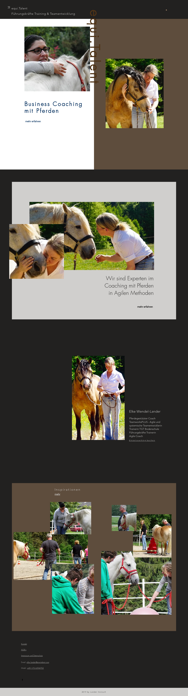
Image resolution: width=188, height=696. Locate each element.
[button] (9, 7)
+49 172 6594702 (35, 668)
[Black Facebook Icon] (22, 680)
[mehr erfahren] (33, 121)
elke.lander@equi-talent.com (38, 662)
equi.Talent (94, 47)
